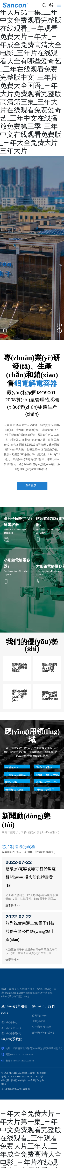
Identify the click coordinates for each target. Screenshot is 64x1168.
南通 (3, 1084)
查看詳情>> (12, 905)
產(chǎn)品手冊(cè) (11, 1033)
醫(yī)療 (11, 782)
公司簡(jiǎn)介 (39, 1015)
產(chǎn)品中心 (9, 1022)
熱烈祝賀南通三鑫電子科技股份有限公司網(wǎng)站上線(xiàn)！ (30, 931)
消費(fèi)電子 (45, 790)
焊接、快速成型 (47, 775)
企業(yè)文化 (39, 1021)
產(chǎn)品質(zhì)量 (11, 1028)
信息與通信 (44, 768)
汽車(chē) (12, 768)
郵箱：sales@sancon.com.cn (20, 1060)
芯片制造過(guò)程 (18, 846)
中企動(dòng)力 (36, 1080)
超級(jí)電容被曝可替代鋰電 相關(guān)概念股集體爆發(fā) (30, 877)
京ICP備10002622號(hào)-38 (15, 1089)
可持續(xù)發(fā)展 (42, 1026)
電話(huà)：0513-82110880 (19, 1054)
